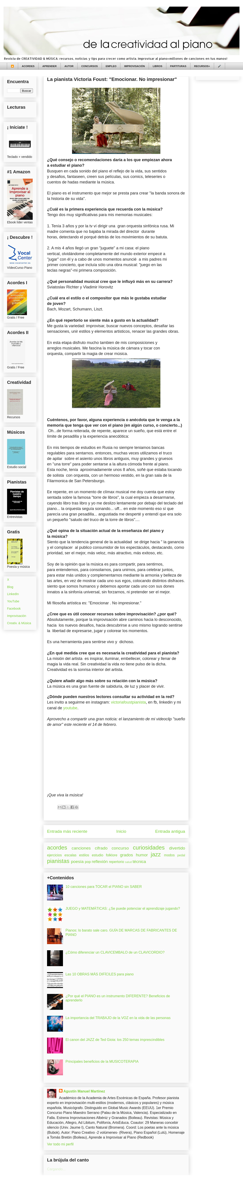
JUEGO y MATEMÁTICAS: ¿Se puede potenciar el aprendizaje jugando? (122, 908)
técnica (139, 861)
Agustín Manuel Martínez (84, 1091)
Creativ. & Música (19, 623)
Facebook (14, 608)
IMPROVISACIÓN (134, 66)
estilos (84, 855)
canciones (81, 848)
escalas (70, 855)
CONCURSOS (89, 66)
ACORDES (28, 66)
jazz (156, 854)
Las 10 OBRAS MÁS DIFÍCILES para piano (99, 974)
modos (169, 855)
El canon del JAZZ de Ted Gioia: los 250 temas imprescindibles (114, 1040)
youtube (70, 708)
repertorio (116, 862)
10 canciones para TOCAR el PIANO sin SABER (103, 887)
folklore (111, 855)
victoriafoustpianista (128, 702)
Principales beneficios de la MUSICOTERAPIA (102, 1061)
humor (142, 855)
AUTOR (69, 66)
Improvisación (16, 616)
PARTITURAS (178, 66)
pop (88, 862)
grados (126, 855)
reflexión (100, 861)
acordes (57, 847)
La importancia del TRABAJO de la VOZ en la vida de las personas (118, 1018)
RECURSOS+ (202, 66)
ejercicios (54, 855)
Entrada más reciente (67, 831)
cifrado (101, 848)
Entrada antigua (170, 831)
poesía (77, 861)
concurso (120, 848)
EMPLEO (111, 66)
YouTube (13, 601)
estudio (97, 855)
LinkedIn (13, 594)
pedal (181, 855)
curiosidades (149, 847)
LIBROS (157, 66)
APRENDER (49, 66)
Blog (10, 587)
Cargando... (56, 1169)
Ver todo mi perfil (60, 1144)
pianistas (58, 861)
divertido (177, 848)
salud (128, 862)
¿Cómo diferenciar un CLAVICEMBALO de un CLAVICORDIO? (114, 952)
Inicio (121, 831)
